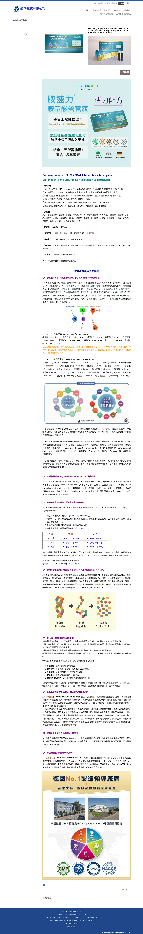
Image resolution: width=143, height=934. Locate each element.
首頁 (102, 14)
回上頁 (124, 889)
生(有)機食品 (109, 14)
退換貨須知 (71, 925)
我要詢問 (125, 71)
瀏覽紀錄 (114, 3)
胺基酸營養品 (126, 14)
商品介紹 (118, 14)
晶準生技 (100, 583)
